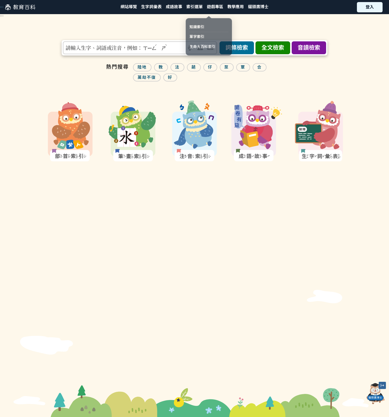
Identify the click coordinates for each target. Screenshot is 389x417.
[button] (194, 7)
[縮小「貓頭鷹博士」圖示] (382, 385)
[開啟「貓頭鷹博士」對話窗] (375, 393)
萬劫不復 (147, 77)
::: (2, 7)
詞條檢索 (236, 47)
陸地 (142, 67)
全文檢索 (272, 47)
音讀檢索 (309, 47)
